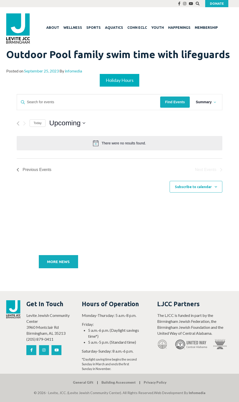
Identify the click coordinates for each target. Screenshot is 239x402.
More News (58, 262)
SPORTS (93, 28)
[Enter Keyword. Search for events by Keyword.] (88, 102)
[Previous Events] (18, 123)
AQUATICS (114, 28)
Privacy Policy (155, 382)
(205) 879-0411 (39, 339)
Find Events (175, 102)
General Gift (83, 382)
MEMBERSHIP (206, 28)
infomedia (73, 70)
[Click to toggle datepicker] (67, 123)
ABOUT (52, 28)
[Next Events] (24, 123)
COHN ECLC (137, 28)
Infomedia (197, 393)
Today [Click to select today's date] (38, 123)
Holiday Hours (120, 80)
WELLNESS (72, 28)
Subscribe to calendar (193, 187)
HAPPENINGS (179, 28)
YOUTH (157, 28)
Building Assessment (118, 382)
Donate (217, 3)
